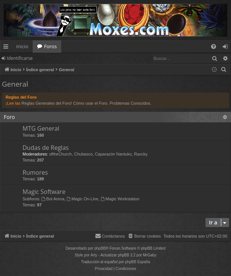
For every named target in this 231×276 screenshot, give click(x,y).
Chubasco (83, 154)
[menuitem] (213, 46)
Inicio (22, 46)
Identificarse (20, 58)
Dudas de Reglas (46, 147)
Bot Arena (52, 199)
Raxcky (141, 154)
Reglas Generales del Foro (46, 103)
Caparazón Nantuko (113, 154)
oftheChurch (60, 154)
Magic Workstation (120, 199)
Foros (50, 46)
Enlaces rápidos (7, 48)
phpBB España (137, 262)
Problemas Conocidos (130, 103)
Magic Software (44, 192)
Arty (94, 255)
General (15, 84)
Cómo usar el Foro (90, 103)
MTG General (41, 128)
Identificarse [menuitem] (227, 48)
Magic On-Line (82, 199)
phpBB (100, 248)
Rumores (35, 172)
